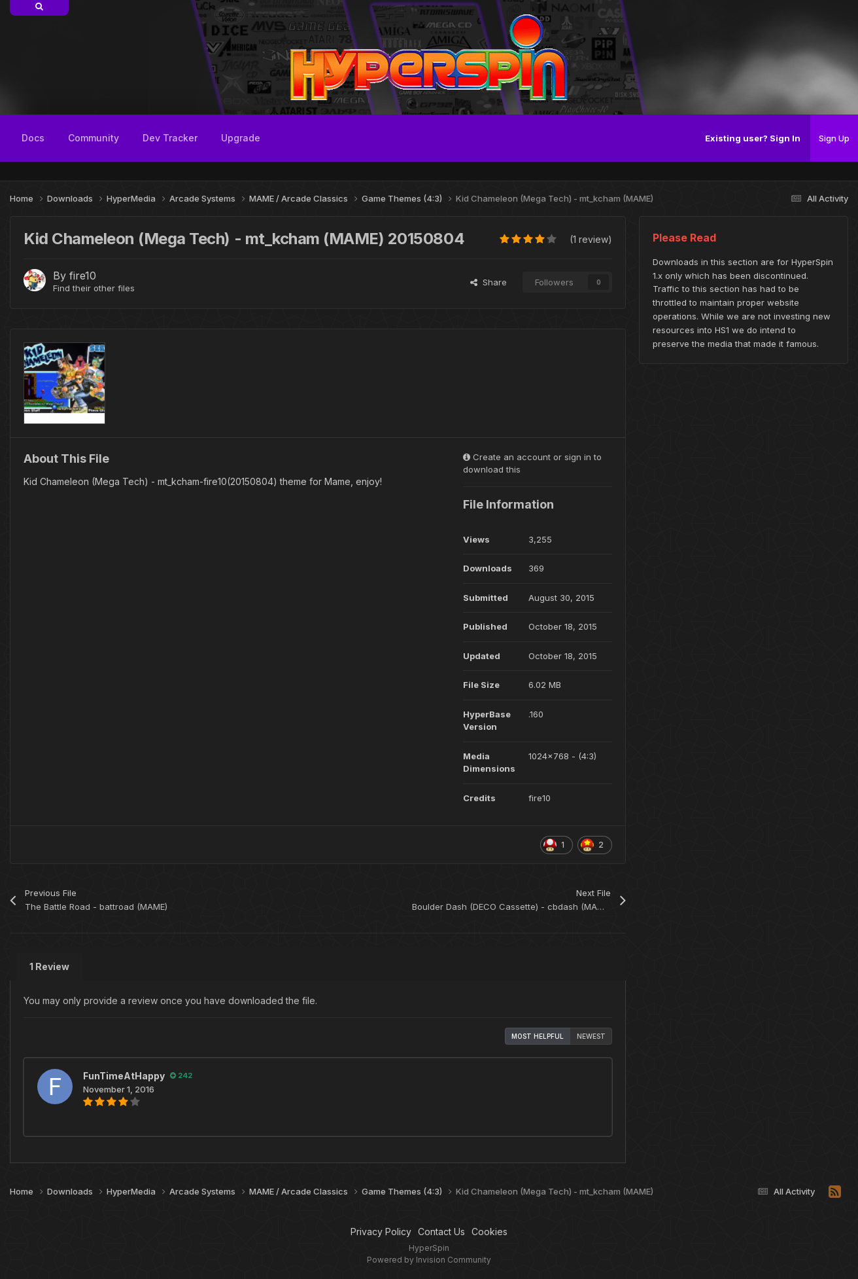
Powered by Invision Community (429, 1260)
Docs (33, 137)
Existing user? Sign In (752, 138)
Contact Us (441, 1231)
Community (93, 137)
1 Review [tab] (49, 966)
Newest (591, 1036)
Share (488, 282)
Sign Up (834, 138)
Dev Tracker (170, 137)
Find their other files (94, 288)
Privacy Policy (381, 1231)
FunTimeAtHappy (124, 1075)
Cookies (489, 1231)
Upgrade (240, 137)
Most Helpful (537, 1036)
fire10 (82, 275)
